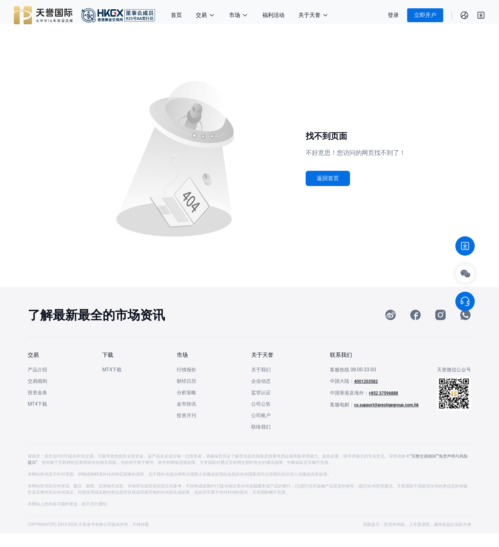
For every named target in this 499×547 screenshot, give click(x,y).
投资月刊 (186, 429)
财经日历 (186, 395)
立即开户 (425, 15)
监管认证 (261, 406)
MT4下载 (37, 418)
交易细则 (37, 395)
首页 (176, 15)
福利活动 (273, 15)
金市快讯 (186, 418)
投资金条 (37, 406)
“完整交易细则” (423, 470)
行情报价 (186, 383)
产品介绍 (37, 383)
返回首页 (328, 178)
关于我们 (261, 383)
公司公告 (261, 418)
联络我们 (261, 440)
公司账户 (261, 429)
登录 (393, 15)
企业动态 (261, 395)
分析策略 (186, 406)
